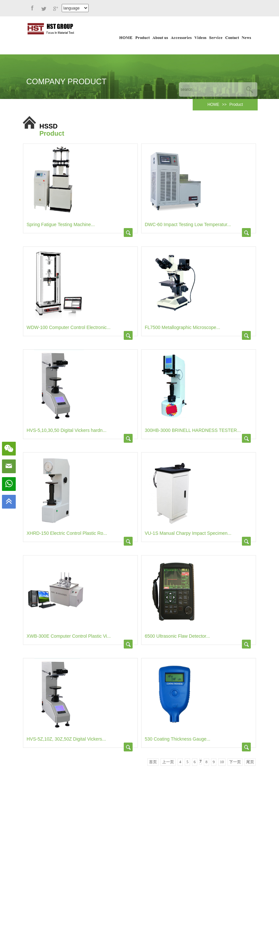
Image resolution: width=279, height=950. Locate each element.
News (246, 38)
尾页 (250, 762)
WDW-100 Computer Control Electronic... (69, 327)
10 (222, 762)
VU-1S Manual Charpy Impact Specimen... (188, 533)
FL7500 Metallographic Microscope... (182, 327)
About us (160, 38)
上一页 (168, 762)
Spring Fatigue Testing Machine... (61, 224)
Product (142, 38)
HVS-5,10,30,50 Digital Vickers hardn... (66, 430)
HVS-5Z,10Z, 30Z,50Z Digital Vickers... (66, 739)
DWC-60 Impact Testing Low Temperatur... (188, 224)
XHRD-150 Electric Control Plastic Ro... (67, 533)
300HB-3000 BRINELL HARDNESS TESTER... (193, 430)
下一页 (235, 762)
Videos (200, 38)
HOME (126, 38)
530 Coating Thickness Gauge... (177, 739)
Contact (232, 38)
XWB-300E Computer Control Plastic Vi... (69, 636)
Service (216, 38)
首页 (153, 762)
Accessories (181, 38)
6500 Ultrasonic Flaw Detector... (177, 636)
